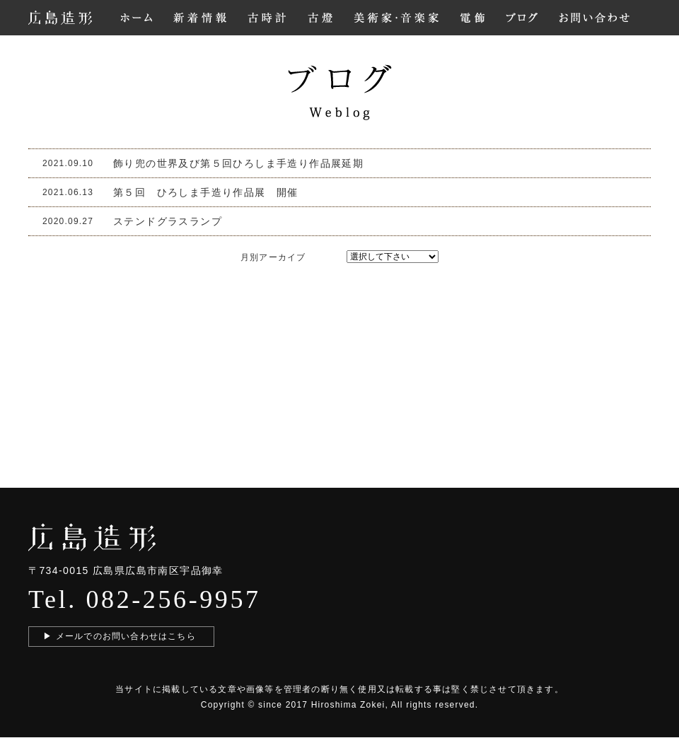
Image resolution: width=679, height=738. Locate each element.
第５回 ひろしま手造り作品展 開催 (205, 192)
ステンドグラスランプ (167, 221)
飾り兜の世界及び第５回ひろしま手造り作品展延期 (238, 163)
